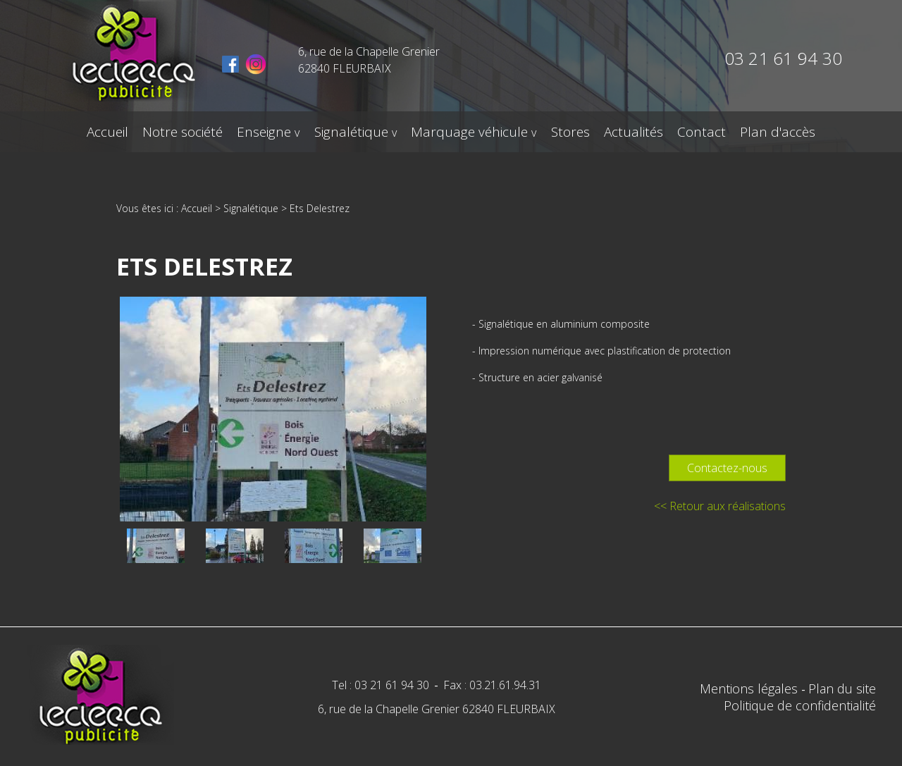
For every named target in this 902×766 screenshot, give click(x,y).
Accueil (108, 132)
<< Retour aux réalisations (720, 506)
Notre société (183, 132)
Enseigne (264, 132)
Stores (569, 132)
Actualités (632, 132)
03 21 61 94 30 (783, 58)
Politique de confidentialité (800, 705)
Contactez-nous (727, 468)
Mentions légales (750, 688)
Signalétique (351, 132)
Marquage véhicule (469, 132)
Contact (700, 132)
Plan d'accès (777, 132)
